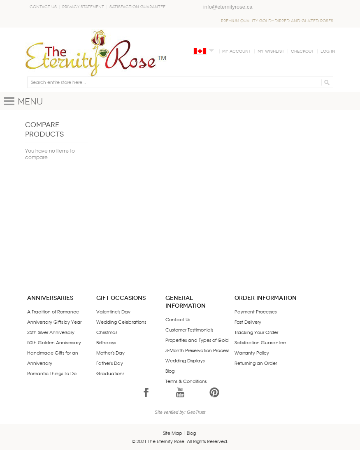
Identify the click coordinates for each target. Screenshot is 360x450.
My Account (236, 51)
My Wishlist (271, 51)
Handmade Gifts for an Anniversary (52, 357)
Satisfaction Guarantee (137, 7)
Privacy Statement (83, 7)
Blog (169, 370)
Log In (328, 51)
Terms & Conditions (186, 381)
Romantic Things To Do (52, 373)
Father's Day (109, 363)
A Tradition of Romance (53, 311)
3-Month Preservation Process (197, 350)
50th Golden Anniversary (54, 342)
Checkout (302, 51)
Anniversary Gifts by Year (54, 321)
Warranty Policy (252, 352)
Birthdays (106, 342)
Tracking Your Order (256, 332)
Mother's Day (110, 352)
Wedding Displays (184, 360)
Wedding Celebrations (121, 321)
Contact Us (43, 7)
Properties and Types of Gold (197, 339)
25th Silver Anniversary (50, 332)
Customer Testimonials (189, 329)
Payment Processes (255, 311)
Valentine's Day (113, 311)
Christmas (106, 332)
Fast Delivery (248, 321)
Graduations (110, 373)
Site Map (172, 432)
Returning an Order (256, 363)
